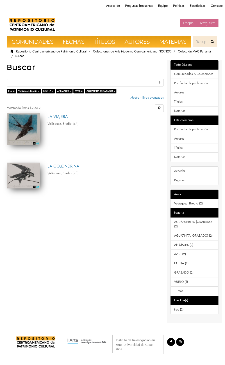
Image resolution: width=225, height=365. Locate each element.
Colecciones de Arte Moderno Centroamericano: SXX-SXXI (132, 51)
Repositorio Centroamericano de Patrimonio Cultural (51, 51)
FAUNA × (48, 91)
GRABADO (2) (183, 272)
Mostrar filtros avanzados (147, 97)
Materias (179, 111)
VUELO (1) (181, 282)
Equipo (163, 6)
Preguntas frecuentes (139, 6)
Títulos (178, 102)
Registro (207, 22)
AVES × (79, 91)
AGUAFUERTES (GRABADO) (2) (193, 224)
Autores (179, 92)
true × (11, 91)
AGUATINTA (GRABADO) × (100, 91)
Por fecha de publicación (191, 83)
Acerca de (113, 6)
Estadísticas (197, 6)
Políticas (178, 6)
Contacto (217, 6)
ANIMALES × (64, 91)
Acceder (179, 171)
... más (178, 291)
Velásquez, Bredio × (28, 91)
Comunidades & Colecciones (193, 74)
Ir (160, 82)
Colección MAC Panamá (194, 51)
